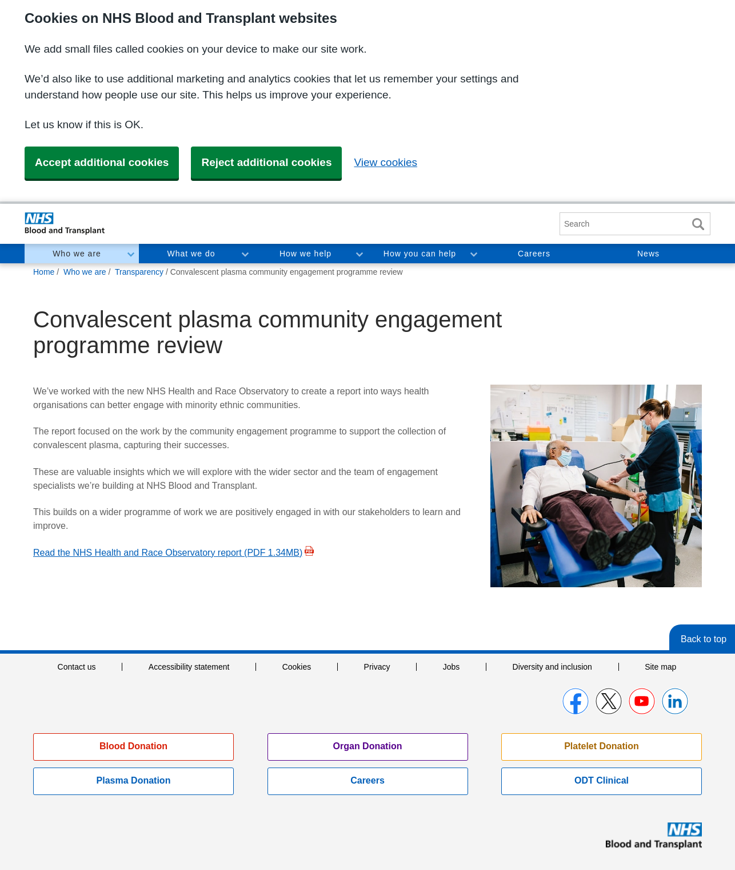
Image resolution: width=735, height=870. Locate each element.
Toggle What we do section (244, 253)
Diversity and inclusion (552, 666)
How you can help (420, 253)
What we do (191, 253)
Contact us (77, 666)
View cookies (385, 162)
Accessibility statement (189, 666)
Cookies (296, 666)
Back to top (703, 639)
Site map (660, 666)
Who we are (77, 253)
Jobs (451, 666)
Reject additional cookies (266, 162)
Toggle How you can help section (473, 253)
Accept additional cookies (102, 162)
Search (698, 224)
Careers (534, 253)
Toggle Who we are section (130, 253)
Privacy (377, 666)
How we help (305, 253)
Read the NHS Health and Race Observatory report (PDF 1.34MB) (167, 552)
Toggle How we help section (359, 253)
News (648, 253)
